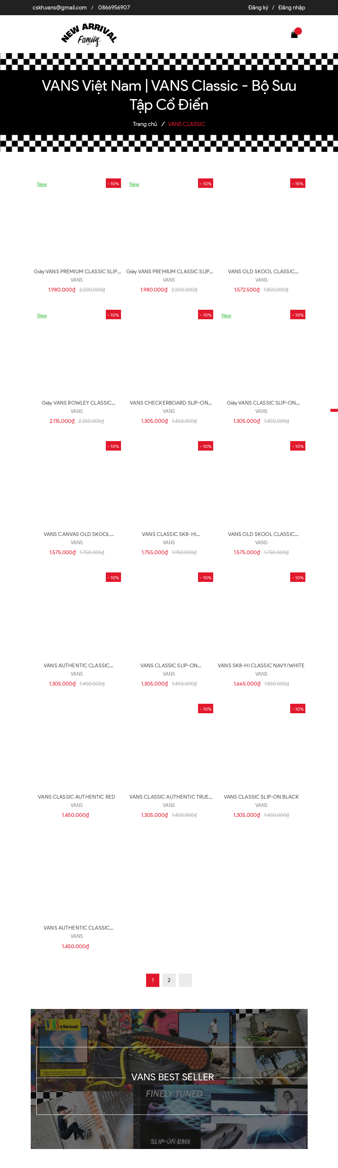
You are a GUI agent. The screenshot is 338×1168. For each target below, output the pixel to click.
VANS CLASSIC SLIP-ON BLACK (261, 797)
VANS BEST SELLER (172, 1077)
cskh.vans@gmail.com (60, 7)
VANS (77, 280)
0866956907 (114, 7)
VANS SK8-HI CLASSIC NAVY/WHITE (261, 665)
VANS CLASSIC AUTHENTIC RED (76, 797)
